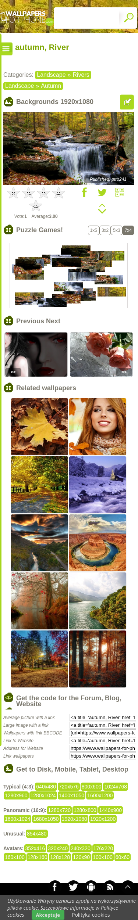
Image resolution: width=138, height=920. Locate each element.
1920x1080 (74, 819)
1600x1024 (17, 819)
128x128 (60, 857)
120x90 (81, 857)
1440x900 (110, 810)
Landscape (51, 75)
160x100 (15, 857)
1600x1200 (100, 795)
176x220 (103, 848)
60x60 (123, 857)
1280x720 (59, 810)
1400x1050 (71, 795)
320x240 (58, 848)
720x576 (69, 787)
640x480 (46, 787)
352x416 (35, 848)
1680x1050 (46, 819)
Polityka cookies (91, 914)
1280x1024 (43, 795)
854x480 (37, 834)
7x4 (128, 230)
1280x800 (85, 810)
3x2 (105, 230)
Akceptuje (48, 915)
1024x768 (115, 787)
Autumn (51, 86)
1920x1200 (103, 819)
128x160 (37, 857)
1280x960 (16, 795)
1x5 (93, 230)
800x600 (92, 787)
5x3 (116, 230)
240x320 (81, 848)
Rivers (80, 75)
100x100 (103, 857)
